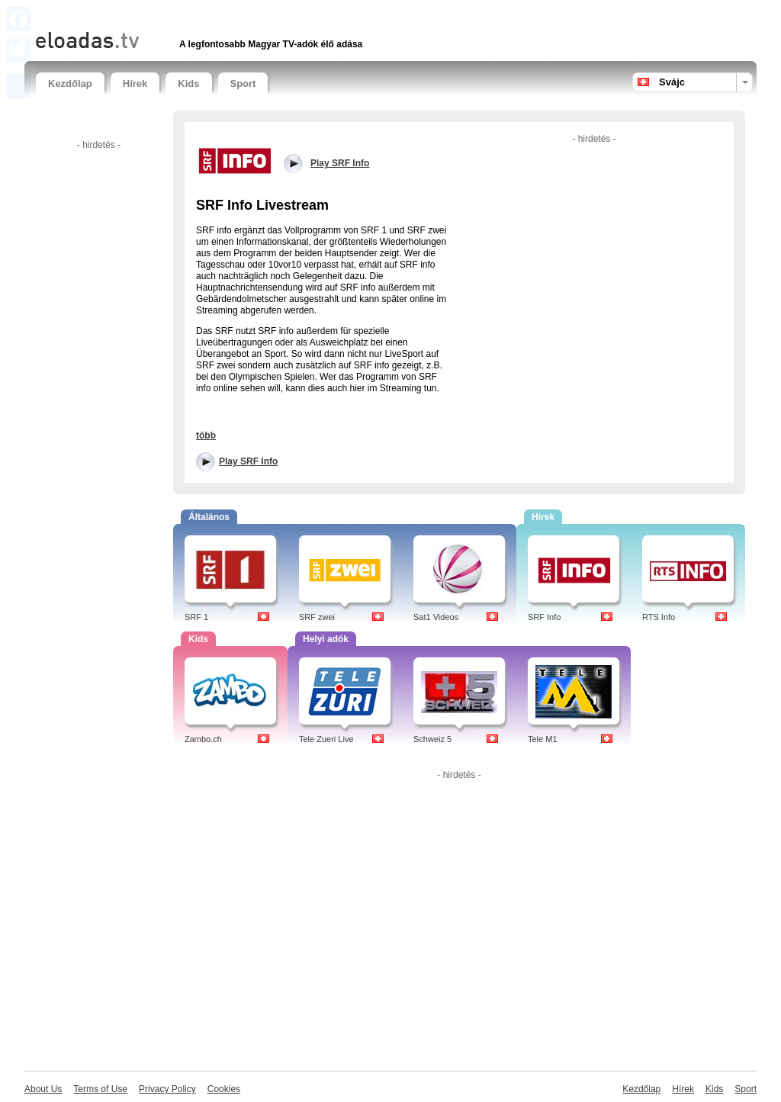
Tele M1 (543, 739)
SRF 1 (196, 617)
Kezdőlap (70, 83)
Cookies (223, 1089)
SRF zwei (317, 617)
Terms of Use (100, 1089)
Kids (188, 83)
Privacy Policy (167, 1089)
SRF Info (544, 617)
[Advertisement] (214, 13)
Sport (243, 83)
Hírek (135, 83)
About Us (43, 1089)
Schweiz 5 (432, 739)
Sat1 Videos (435, 617)
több (206, 435)
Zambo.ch (203, 739)
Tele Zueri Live (326, 739)
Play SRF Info (248, 461)
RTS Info (658, 617)
